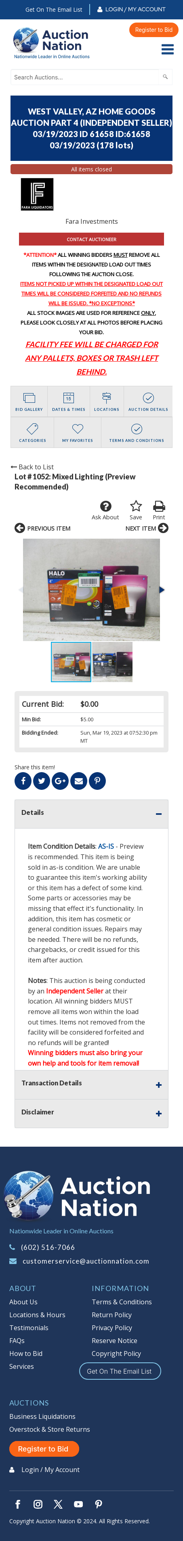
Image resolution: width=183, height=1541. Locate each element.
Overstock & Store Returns (49, 1429)
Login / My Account (135, 9)
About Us (23, 1301)
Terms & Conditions (122, 1301)
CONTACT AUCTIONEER (91, 239)
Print (159, 510)
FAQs (17, 1340)
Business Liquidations (42, 1416)
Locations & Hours (37, 1314)
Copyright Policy (116, 1353)
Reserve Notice (114, 1340)
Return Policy (112, 1314)
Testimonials (28, 1327)
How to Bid (25, 1353)
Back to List (32, 466)
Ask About (105, 510)
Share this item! (35, 767)
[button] (161, 589)
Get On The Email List (53, 9)
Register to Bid (154, 30)
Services (21, 1366)
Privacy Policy (112, 1327)
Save (136, 510)
